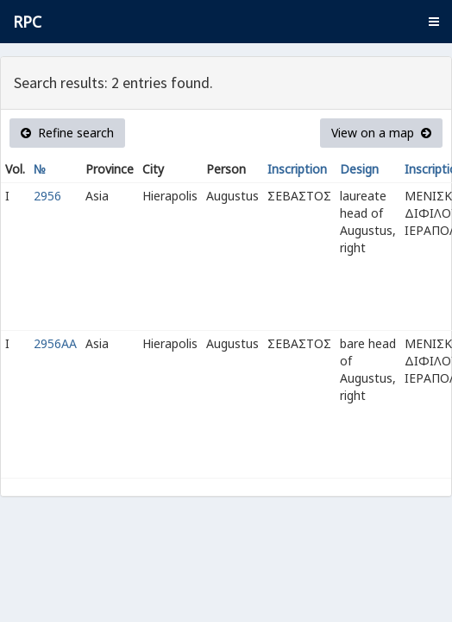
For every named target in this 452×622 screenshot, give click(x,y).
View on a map (381, 132)
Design (359, 169)
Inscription (297, 169)
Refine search (67, 132)
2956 (47, 195)
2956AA (55, 343)
